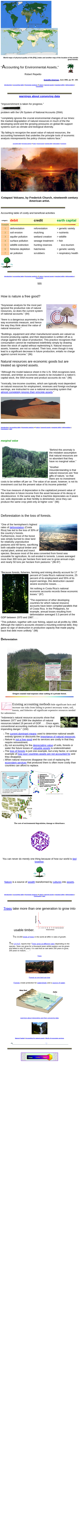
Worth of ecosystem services (54, 1038)
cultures (57, 882)
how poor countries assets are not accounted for (44, 753)
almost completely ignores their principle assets (27, 392)
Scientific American (51, 80)
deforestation (70, 85)
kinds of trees (28, 937)
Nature (8, 882)
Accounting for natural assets (35, 1038)
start (10, 429)
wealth (31, 882)
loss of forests (17, 751)
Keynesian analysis (31, 85)
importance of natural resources (58, 736)
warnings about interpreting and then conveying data (39, 1018)
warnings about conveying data (39, 96)
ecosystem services (15, 762)
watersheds (42, 983)
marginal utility (59, 85)
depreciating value (43, 745)
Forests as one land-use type (39, 977)
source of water (58, 983)
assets (70, 882)
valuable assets (41, 748)
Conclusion (39, 86)
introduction (8, 85)
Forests (17, 983)
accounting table (18, 85)
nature (41, 85)
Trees (7, 908)
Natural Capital (19, 1038)
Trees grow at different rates (43, 944)
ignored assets (49, 85)
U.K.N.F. (17, 944)
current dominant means (23, 733)
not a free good (24, 739)
